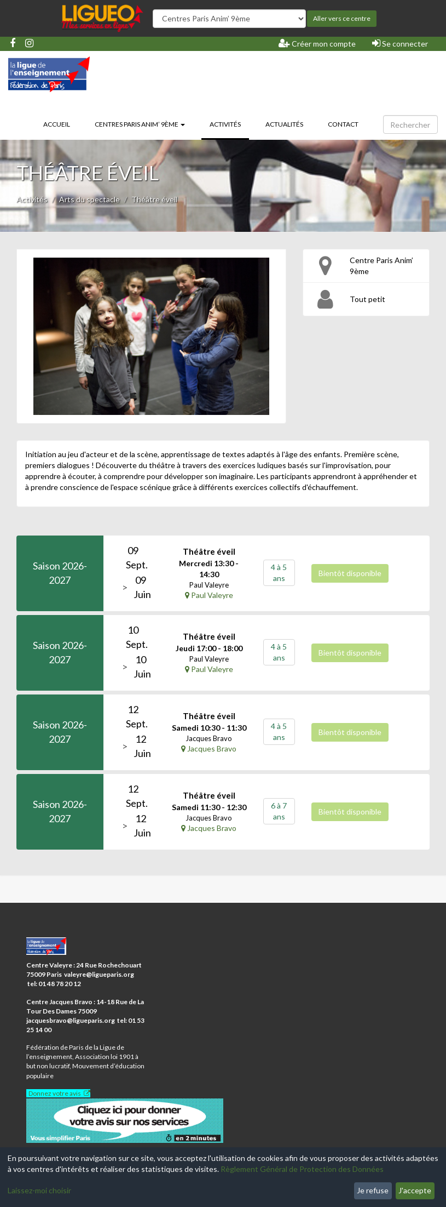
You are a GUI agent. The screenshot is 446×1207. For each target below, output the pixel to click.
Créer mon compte (317, 43)
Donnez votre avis (54, 1093)
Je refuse (373, 1190)
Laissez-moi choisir (39, 1190)
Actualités (284, 124)
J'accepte (414, 1190)
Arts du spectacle (89, 199)
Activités (229, 123)
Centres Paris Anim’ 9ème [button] (140, 124)
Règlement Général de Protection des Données (302, 1169)
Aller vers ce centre (341, 18)
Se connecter (400, 43)
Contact (343, 124)
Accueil (56, 124)
